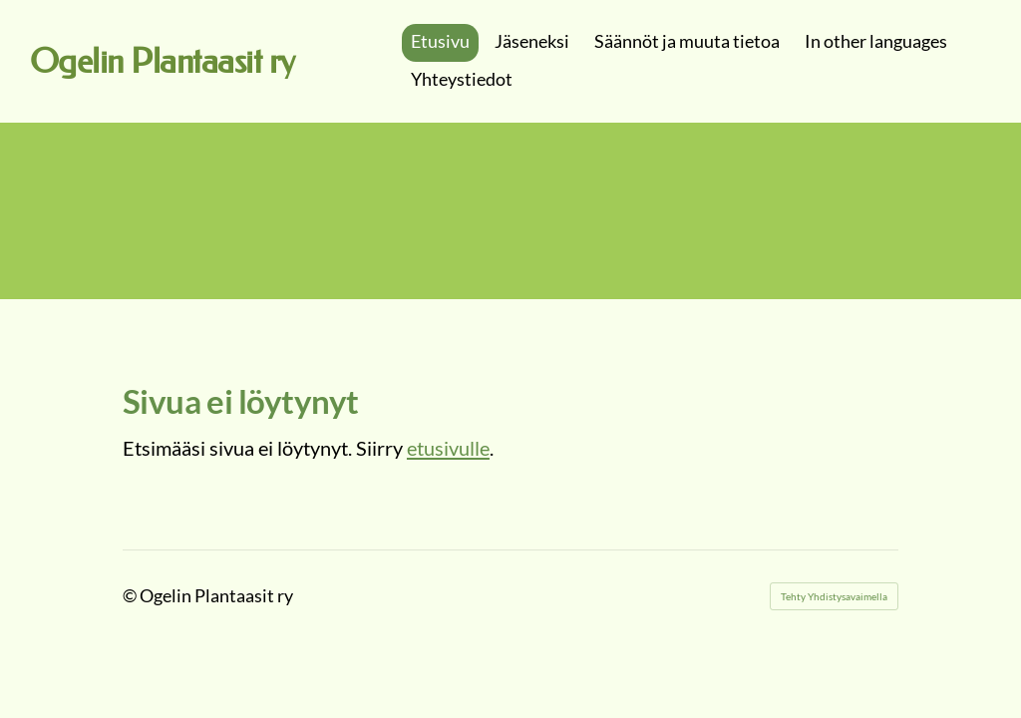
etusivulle (448, 448)
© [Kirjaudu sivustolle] (131, 595)
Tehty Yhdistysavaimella (834, 596)
